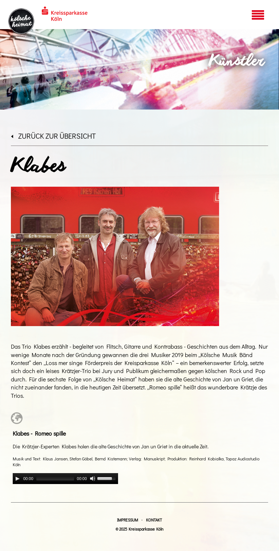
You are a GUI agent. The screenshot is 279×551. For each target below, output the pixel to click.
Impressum (127, 520)
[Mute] (93, 478)
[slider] (55, 478)
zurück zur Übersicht (53, 135)
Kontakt (154, 520)
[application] (65, 478)
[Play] (17, 478)
